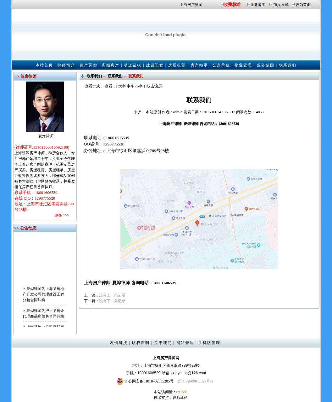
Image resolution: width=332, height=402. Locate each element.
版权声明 (141, 343)
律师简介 (66, 65)
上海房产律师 (191, 5)
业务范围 (257, 5)
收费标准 (232, 4)
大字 (122, 86)
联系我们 (287, 65)
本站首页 (44, 65)
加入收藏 (280, 5)
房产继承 (199, 65)
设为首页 (303, 5)
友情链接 (119, 343)
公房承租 (221, 65)
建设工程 (155, 65)
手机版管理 (209, 343)
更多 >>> (61, 215)
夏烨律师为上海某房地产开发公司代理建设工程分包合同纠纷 (43, 295)
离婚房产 (110, 65)
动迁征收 (132, 65)
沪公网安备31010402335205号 (149, 381)
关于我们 (163, 343)
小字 (139, 86)
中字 (130, 86)
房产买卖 (88, 65)
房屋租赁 (177, 65)
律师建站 (180, 397)
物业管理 (243, 65)
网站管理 (185, 343)
